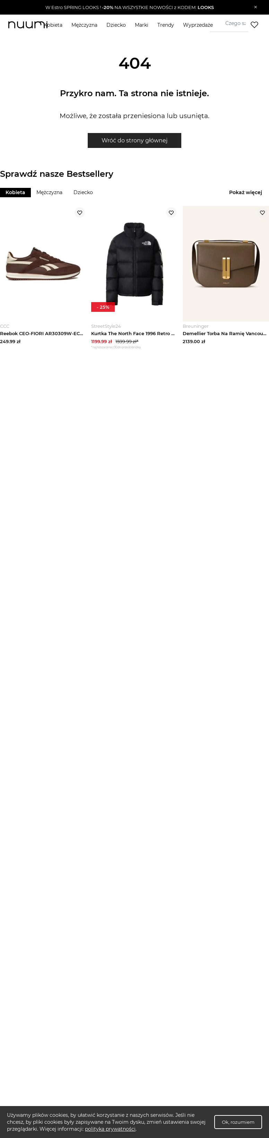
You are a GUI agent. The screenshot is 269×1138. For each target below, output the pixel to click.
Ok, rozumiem (238, 1122)
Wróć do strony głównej (134, 140)
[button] (129, 7)
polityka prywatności (110, 1129)
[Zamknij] (255, 7)
